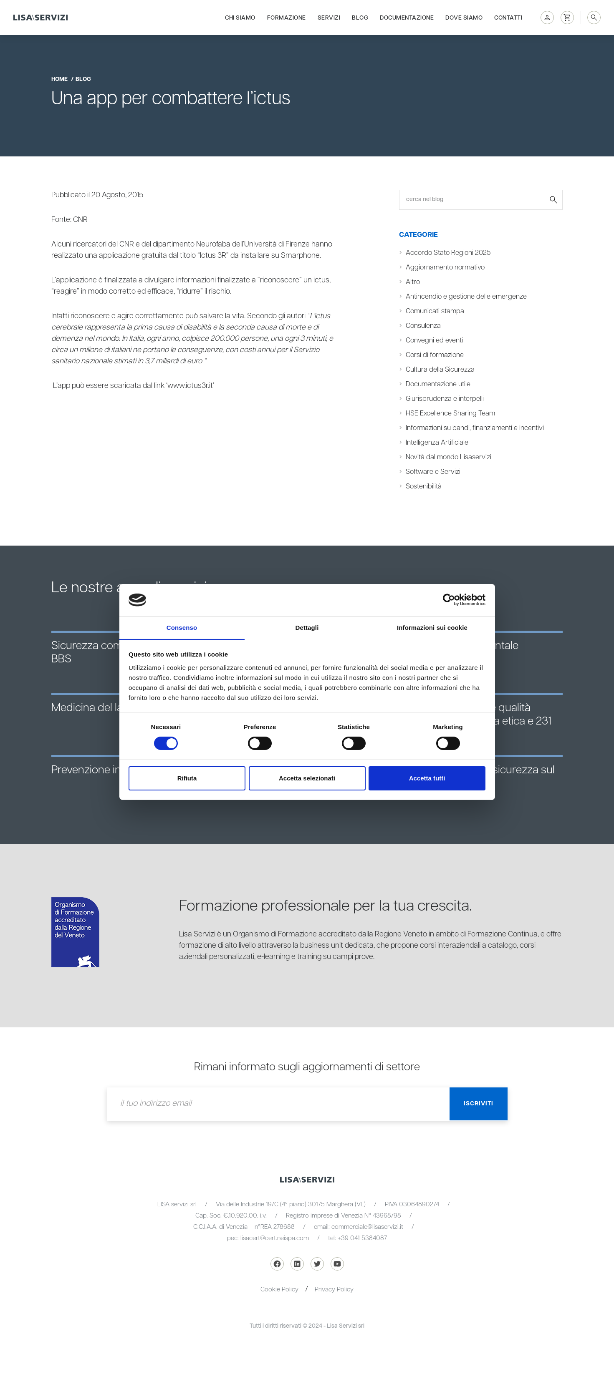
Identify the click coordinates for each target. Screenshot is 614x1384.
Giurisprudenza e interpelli (445, 399)
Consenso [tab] (182, 627)
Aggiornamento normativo (445, 267)
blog (83, 79)
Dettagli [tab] (307, 627)
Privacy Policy (334, 1289)
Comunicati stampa (435, 311)
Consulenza (423, 326)
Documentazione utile (438, 384)
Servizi (329, 17)
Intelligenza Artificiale (437, 442)
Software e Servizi (433, 472)
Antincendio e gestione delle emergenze (466, 296)
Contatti (508, 17)
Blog (360, 17)
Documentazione (407, 17)
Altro (413, 282)
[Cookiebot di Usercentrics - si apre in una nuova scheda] (448, 600)
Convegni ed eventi (434, 340)
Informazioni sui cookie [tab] (432, 627)
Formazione (286, 17)
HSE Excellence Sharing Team (450, 413)
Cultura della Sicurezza (440, 369)
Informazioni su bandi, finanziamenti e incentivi (475, 428)
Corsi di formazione (435, 355)
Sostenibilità (424, 486)
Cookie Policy (279, 1289)
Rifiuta (187, 778)
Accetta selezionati (307, 778)
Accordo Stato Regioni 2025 (448, 253)
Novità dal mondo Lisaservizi (448, 457)
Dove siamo (464, 17)
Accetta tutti (427, 778)
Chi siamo (240, 17)
